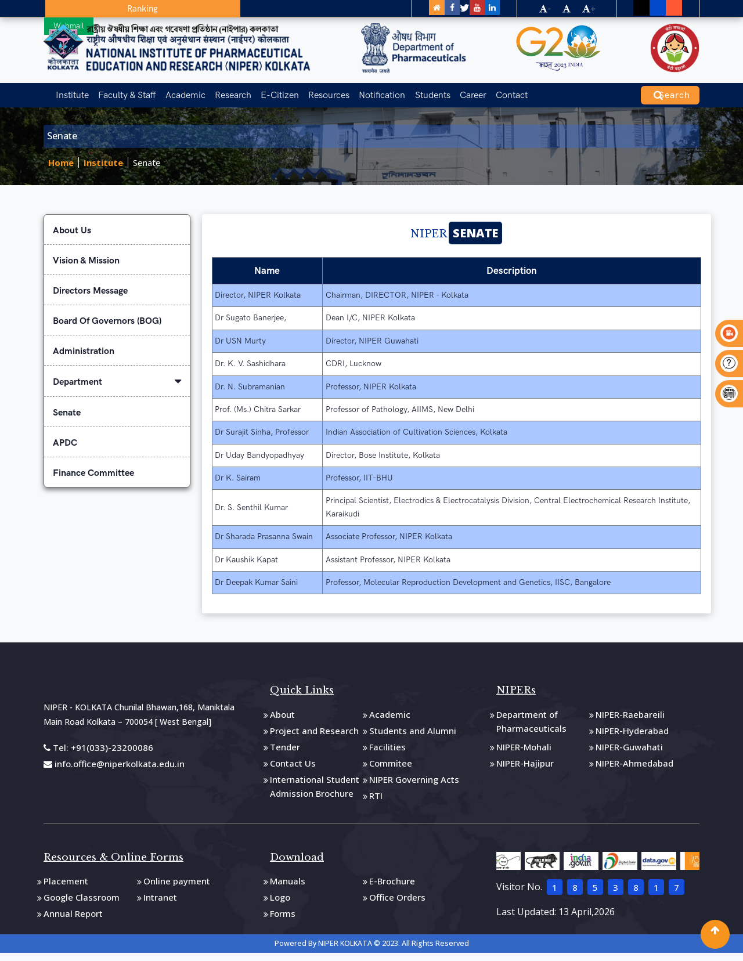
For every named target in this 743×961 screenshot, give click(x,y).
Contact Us (293, 769)
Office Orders (397, 903)
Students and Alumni (412, 737)
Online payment (176, 887)
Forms (282, 920)
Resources (311, 90)
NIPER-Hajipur (525, 769)
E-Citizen (265, 90)
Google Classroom (82, 903)
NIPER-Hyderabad (632, 737)
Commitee (390, 769)
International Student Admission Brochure (314, 792)
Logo (280, 903)
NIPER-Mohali (523, 753)
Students (409, 90)
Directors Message (90, 297)
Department (117, 388)
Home (61, 169)
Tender (285, 753)
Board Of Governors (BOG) (107, 327)
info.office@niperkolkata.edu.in (114, 769)
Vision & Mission (86, 267)
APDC (65, 449)
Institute (69, 90)
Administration (83, 357)
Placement (66, 887)
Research (221, 90)
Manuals (287, 887)
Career (446, 90)
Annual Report (73, 920)
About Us (72, 237)
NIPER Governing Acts (414, 786)
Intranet (160, 903)
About (282, 721)
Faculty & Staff (121, 90)
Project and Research (314, 737)
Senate (147, 169)
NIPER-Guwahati (629, 753)
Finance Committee (93, 479)
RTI (376, 802)
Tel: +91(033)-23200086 (98, 754)
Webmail (133, 8)
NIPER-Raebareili (630, 721)
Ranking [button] (79, 8)
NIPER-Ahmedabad (634, 769)
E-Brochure (392, 887)
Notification (361, 90)
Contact (482, 90)
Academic (177, 90)
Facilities (387, 753)
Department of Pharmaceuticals (531, 727)
